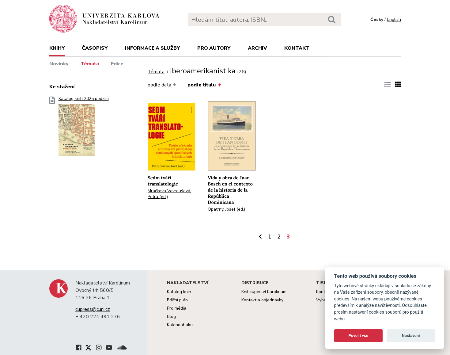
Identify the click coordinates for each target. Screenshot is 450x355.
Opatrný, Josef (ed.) (226, 209)
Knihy (57, 48)
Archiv (257, 48)
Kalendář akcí (180, 325)
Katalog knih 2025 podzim (84, 128)
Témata (90, 63)
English (394, 19)
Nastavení (411, 335)
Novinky (59, 63)
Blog (171, 316)
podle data (162, 85)
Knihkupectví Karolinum (263, 292)
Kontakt (296, 48)
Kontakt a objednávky (262, 300)
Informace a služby (152, 48)
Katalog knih (179, 292)
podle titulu (204, 85)
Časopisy (95, 48)
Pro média (176, 308)
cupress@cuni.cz (92, 309)
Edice (117, 63)
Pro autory (213, 48)
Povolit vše (358, 335)
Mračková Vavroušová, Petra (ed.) (169, 194)
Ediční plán (177, 300)
